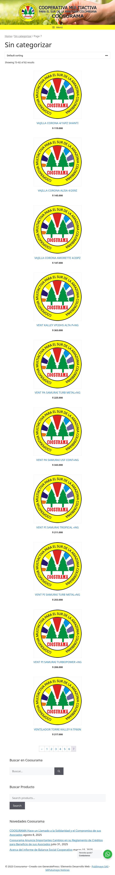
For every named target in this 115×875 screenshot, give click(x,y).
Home (8, 36)
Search (17, 805)
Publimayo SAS (100, 866)
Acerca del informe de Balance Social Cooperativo (41, 849)
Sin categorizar (23, 36)
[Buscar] (58, 771)
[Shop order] (57, 55)
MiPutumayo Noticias (57, 869)
